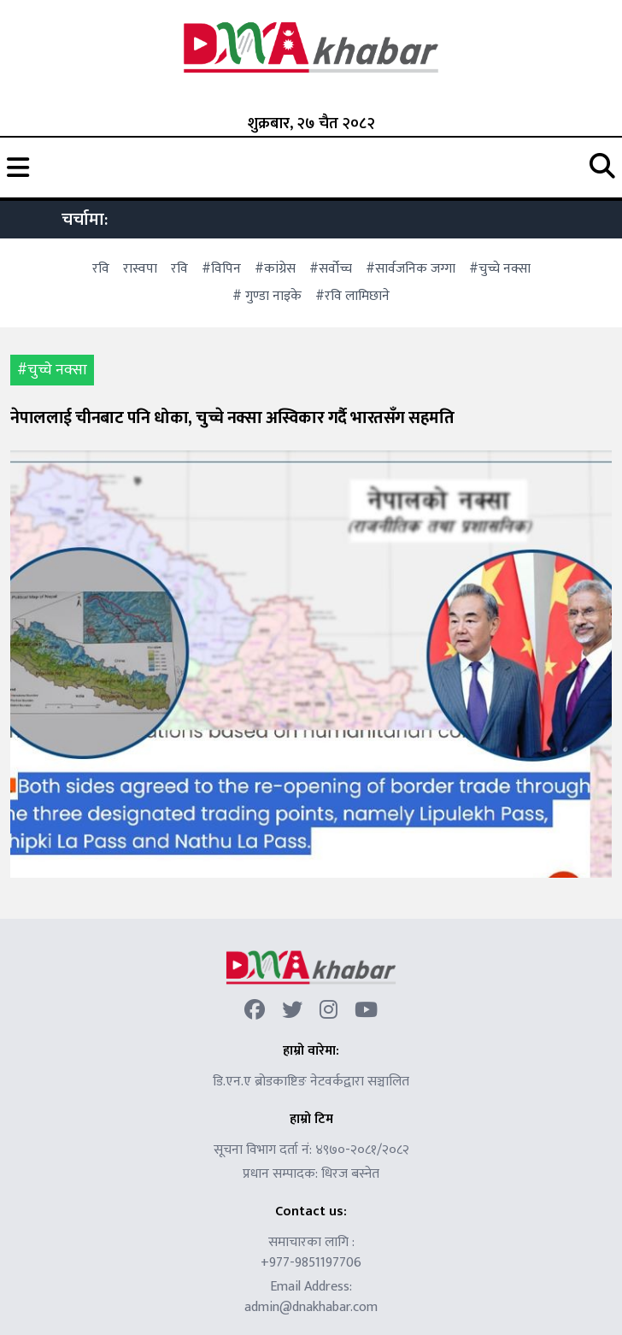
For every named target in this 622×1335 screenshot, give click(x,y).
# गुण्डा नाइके (267, 296)
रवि (100, 268)
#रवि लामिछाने (352, 296)
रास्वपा (140, 268)
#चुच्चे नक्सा (500, 268)
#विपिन (221, 268)
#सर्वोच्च (330, 268)
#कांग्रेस (275, 268)
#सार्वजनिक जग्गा (410, 268)
